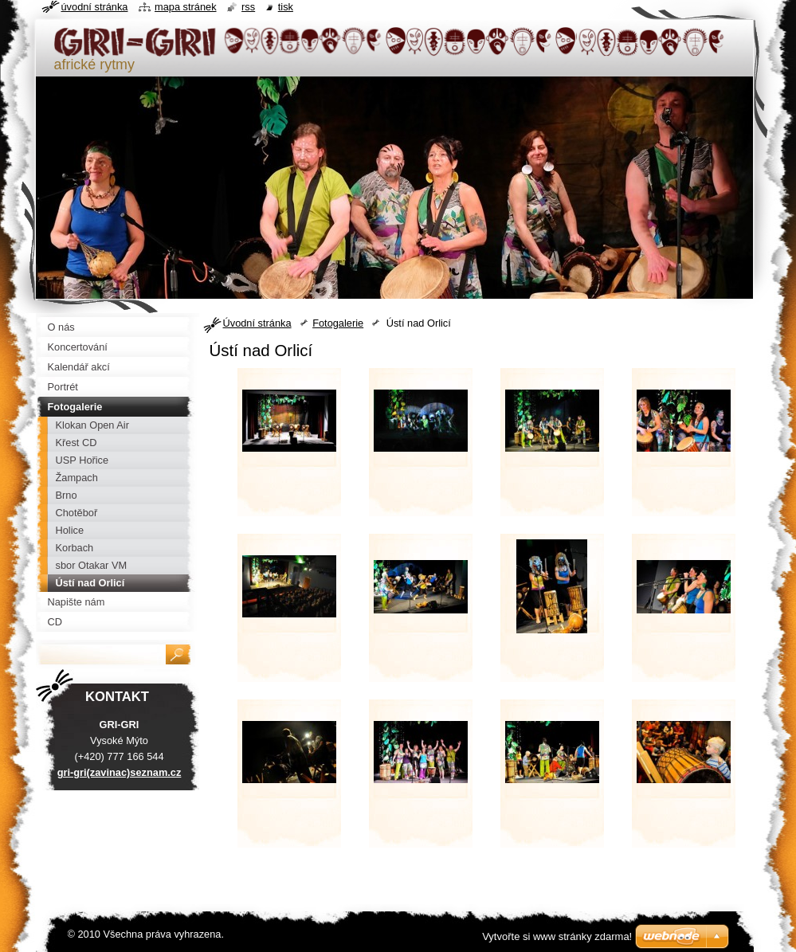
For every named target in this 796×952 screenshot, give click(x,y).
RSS (248, 7)
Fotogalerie (337, 323)
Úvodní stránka (257, 323)
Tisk (285, 7)
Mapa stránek (186, 7)
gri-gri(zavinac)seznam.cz (119, 772)
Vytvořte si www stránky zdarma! (557, 936)
